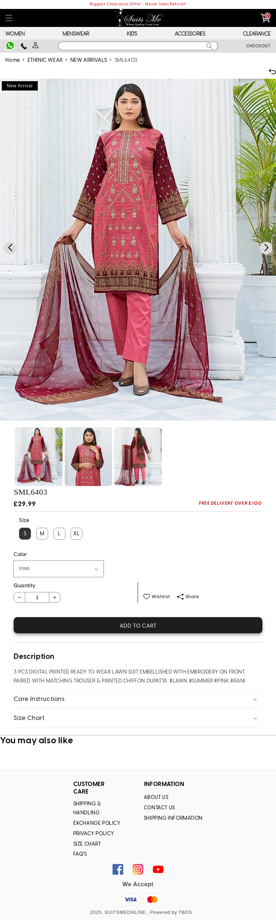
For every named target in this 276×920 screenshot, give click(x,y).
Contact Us (159, 808)
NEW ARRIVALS (88, 60)
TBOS (185, 912)
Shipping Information (173, 818)
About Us (156, 797)
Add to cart (138, 626)
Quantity (24, 586)
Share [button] (188, 596)
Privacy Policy (93, 834)
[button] (9, 18)
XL (76, 534)
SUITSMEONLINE (125, 912)
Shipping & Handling (87, 808)
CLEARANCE (257, 34)
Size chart (87, 844)
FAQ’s (80, 854)
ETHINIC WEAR (45, 60)
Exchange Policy (97, 823)
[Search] (209, 46)
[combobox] (138, 46)
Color (20, 555)
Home (12, 60)
